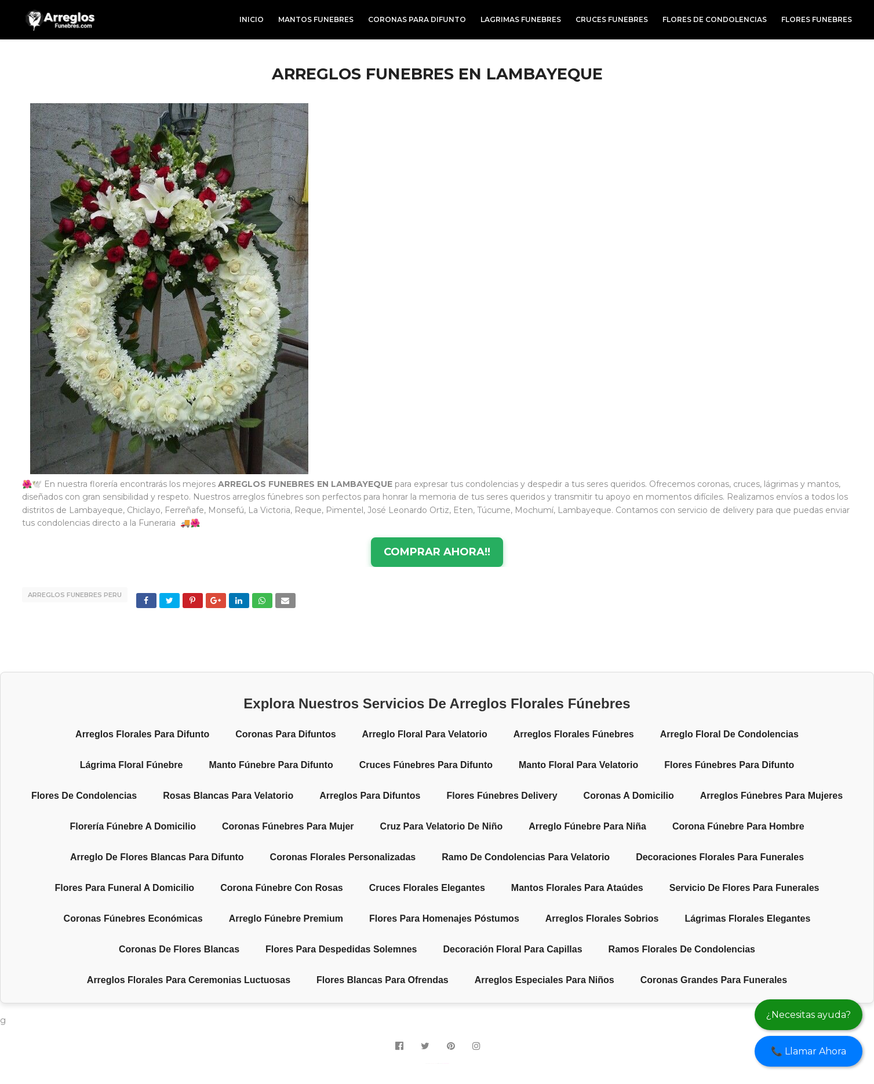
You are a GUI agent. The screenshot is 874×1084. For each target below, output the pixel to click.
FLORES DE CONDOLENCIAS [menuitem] (714, 19)
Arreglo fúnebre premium (286, 918)
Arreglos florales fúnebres (574, 734)
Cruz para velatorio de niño (441, 826)
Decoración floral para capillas (512, 949)
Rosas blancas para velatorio (228, 796)
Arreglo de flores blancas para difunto (157, 857)
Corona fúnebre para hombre (738, 826)
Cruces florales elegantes (427, 888)
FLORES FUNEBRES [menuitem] (816, 19)
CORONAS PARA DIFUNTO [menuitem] (417, 19)
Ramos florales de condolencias (682, 949)
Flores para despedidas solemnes (341, 949)
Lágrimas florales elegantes (747, 918)
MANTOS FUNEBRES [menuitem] (316, 19)
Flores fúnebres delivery (501, 796)
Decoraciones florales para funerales (720, 857)
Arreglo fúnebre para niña (587, 826)
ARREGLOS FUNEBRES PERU (75, 595)
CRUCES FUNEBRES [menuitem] (612, 19)
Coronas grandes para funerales (713, 980)
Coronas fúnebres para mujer (288, 826)
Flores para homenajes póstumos (444, 918)
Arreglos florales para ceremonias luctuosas (188, 980)
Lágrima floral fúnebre (131, 765)
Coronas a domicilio (629, 796)
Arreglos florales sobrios (602, 918)
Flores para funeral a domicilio (124, 888)
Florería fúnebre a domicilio (133, 826)
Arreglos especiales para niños (544, 980)
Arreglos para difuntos (369, 796)
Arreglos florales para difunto (142, 734)
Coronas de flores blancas (179, 949)
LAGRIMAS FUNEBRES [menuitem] (520, 19)
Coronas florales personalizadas (343, 857)
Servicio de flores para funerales (744, 888)
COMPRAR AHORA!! (437, 551)
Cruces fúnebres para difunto (426, 765)
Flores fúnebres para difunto (729, 765)
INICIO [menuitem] (251, 19)
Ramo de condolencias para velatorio (526, 857)
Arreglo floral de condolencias (729, 734)
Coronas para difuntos (285, 734)
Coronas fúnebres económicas (133, 918)
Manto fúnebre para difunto (271, 765)
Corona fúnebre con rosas (281, 888)
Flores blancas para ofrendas (382, 980)
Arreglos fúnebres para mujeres (771, 796)
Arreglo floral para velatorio (424, 734)
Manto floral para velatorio (578, 765)
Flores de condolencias (84, 796)
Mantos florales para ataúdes (577, 888)
